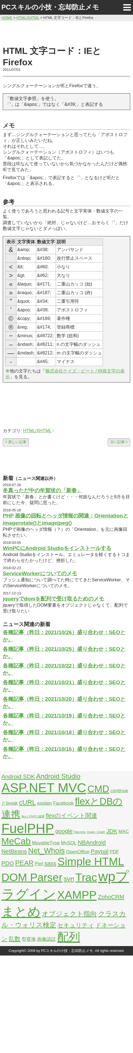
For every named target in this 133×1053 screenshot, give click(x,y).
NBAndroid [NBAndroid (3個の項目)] (92, 842)
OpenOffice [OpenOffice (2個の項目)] (78, 851)
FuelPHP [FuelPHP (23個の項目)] (27, 828)
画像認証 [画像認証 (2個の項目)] (46, 939)
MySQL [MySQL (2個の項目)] (69, 843)
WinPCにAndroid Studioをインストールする (57, 548)
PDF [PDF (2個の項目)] (114, 851)
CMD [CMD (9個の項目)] (98, 789)
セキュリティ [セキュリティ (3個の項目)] (75, 925)
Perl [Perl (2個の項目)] (39, 863)
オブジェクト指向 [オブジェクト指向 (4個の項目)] (69, 913)
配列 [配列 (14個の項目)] (68, 937)
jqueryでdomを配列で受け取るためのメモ (53, 599)
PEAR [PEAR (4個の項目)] (24, 863)
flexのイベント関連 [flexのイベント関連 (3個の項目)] (71, 815)
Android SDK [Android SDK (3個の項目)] (18, 776)
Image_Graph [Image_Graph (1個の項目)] (96, 832)
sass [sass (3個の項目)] (50, 863)
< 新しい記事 (15, 442)
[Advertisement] (66, 32)
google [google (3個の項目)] (64, 831)
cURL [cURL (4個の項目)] (27, 802)
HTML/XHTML (37, 430)
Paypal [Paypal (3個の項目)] (100, 851)
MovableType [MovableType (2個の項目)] (46, 843)
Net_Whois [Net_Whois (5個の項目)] (46, 851)
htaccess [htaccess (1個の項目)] (80, 832)
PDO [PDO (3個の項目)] (7, 863)
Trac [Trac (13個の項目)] (86, 877)
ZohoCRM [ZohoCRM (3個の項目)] (111, 897)
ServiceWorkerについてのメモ (40, 573)
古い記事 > (119, 442)
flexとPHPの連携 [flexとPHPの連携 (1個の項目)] (33, 816)
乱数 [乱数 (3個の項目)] (14, 939)
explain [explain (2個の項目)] (44, 803)
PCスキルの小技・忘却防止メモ (50, 7)
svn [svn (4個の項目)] (69, 878)
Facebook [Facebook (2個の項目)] (63, 803)
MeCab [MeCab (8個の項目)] (16, 841)
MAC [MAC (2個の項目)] (124, 831)
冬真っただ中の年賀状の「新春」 (42, 490)
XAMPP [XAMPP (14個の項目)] (77, 895)
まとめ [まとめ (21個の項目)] (21, 911)
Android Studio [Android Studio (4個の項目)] (58, 776)
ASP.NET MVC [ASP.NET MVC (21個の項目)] (43, 788)
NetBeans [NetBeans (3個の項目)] (14, 851)
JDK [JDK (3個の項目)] (111, 831)
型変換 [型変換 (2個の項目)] (29, 939)
